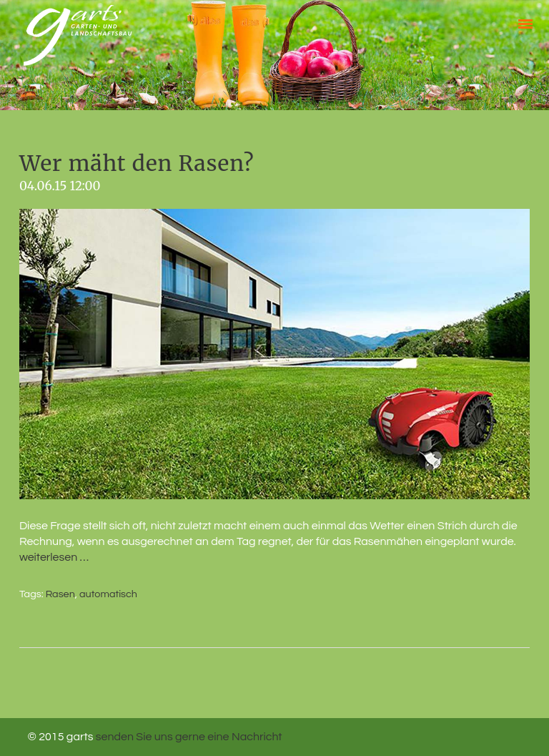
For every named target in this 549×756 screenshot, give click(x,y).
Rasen (60, 594)
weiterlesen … (54, 557)
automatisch (108, 594)
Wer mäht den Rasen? (136, 163)
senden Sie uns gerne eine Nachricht (189, 736)
